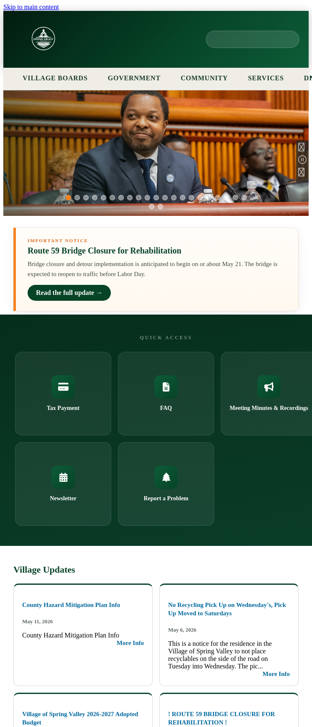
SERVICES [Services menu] (270, 78)
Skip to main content (31, 6)
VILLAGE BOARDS (60, 78)
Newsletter (63, 484)
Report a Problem (165, 484)
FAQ (166, 393)
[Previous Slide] (302, 149)
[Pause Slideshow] (302, 161)
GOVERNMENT (139, 78)
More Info (130, 643)
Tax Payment (63, 393)
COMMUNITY (204, 78)
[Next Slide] (302, 174)
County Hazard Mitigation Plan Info (71, 605)
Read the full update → (69, 292)
